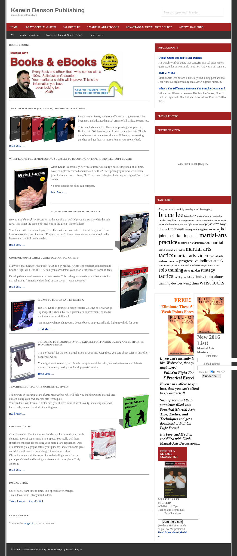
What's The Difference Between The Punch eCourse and (192, 88)
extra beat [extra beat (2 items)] (198, 224)
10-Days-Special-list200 (40, 27)
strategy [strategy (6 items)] (207, 269)
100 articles (71, 27)
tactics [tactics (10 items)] (166, 276)
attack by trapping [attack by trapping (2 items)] (203, 209)
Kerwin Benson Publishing (48, 10)
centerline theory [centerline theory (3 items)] (169, 220)
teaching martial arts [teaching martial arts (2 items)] (184, 277)
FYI (12, 35)
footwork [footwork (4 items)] (177, 229)
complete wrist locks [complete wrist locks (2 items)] (191, 220)
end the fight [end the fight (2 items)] (186, 224)
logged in (29, 523)
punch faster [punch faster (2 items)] (165, 265)
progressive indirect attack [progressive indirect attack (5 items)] (201, 261)
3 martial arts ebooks (103, 27)
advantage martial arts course (149, 27)
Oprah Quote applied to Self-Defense (180, 57)
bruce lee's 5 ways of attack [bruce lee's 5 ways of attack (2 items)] (197, 216)
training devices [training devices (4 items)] (171, 283)
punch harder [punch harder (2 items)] (178, 265)
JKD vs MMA (167, 73)
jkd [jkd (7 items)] (222, 229)
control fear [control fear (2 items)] (207, 220)
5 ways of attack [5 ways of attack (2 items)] (167, 209)
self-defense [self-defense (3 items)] (192, 265)
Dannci (69, 549)
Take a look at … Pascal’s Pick (26, 501)
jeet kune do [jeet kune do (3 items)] (211, 229)
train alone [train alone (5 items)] (214, 276)
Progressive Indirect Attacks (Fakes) (64, 35)
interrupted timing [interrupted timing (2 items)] (194, 229)
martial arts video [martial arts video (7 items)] (191, 255)
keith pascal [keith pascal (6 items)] (188, 235)
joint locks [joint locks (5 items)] (167, 235)
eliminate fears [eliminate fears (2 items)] (172, 224)
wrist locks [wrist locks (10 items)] (212, 282)
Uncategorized (96, 35)
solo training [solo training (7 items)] (171, 270)
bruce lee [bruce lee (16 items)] (171, 214)
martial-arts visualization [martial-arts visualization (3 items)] (193, 243)
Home (14, 27)
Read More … (17, 146)
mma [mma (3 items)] (171, 261)
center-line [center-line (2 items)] (217, 216)
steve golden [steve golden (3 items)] (192, 270)
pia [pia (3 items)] (177, 261)
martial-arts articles (30, 35)
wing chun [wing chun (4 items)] (191, 283)
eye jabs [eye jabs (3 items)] (208, 224)
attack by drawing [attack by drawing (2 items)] (184, 209)
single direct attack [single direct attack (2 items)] (210, 265)
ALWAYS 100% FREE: (191, 27)
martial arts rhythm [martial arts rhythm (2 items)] (175, 250)
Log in (78, 549)
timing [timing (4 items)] (199, 277)
